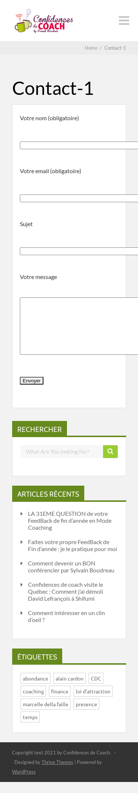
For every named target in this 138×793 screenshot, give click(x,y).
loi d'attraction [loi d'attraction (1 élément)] (93, 702)
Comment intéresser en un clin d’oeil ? (66, 627)
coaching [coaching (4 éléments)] (33, 702)
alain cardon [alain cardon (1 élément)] (70, 689)
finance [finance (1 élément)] (59, 702)
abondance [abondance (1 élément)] (35, 689)
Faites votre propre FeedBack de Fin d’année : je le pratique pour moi (72, 556)
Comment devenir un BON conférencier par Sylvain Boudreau (71, 578)
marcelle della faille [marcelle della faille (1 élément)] (45, 715)
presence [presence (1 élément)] (86, 715)
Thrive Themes (57, 773)
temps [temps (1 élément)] (30, 728)
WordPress (24, 783)
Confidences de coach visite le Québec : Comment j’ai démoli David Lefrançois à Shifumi (65, 602)
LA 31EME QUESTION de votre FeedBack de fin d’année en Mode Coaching (70, 531)
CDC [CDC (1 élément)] (96, 689)
